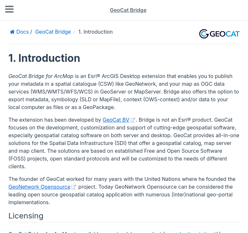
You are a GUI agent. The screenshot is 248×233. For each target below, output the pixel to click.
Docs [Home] (22, 31)
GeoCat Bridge (128, 10)
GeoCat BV (116, 119)
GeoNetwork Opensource (39, 186)
